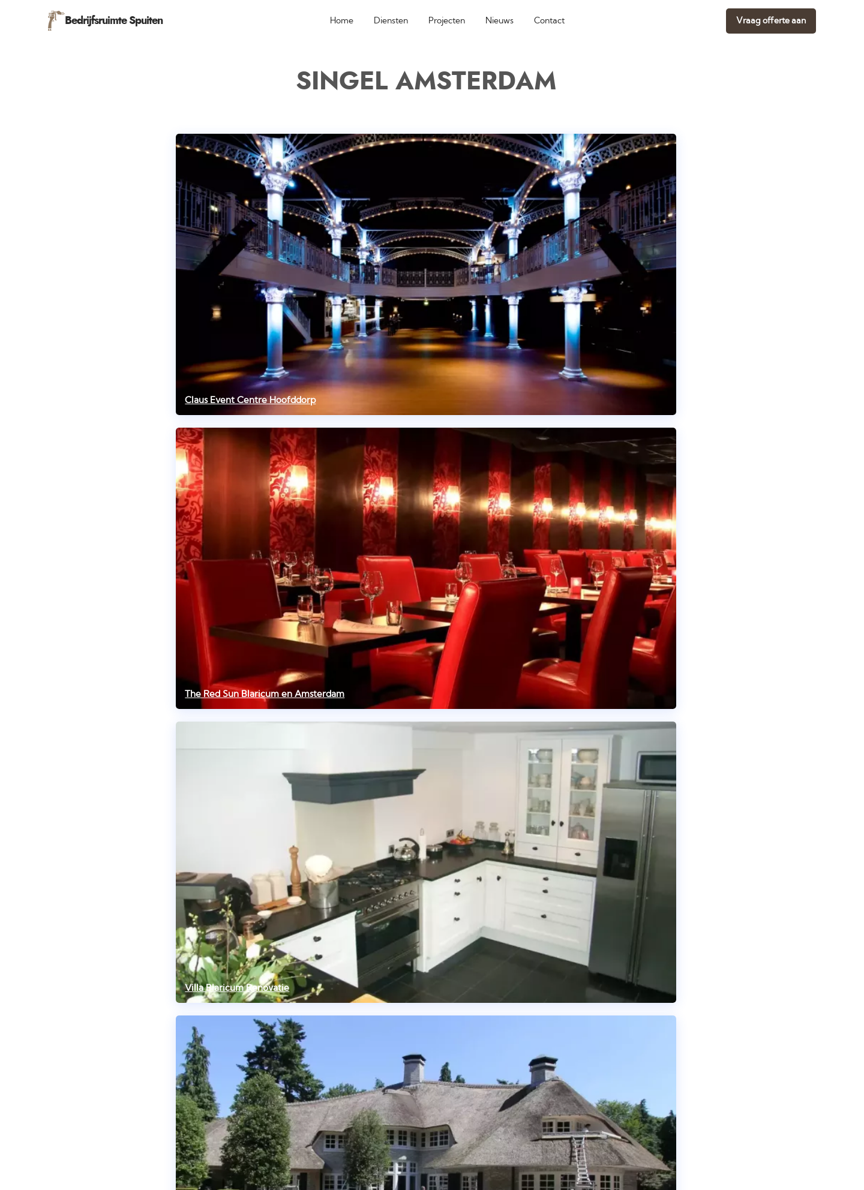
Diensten (391, 20)
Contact (549, 20)
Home (341, 20)
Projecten (446, 20)
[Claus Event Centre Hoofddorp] (426, 274)
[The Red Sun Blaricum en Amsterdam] (426, 568)
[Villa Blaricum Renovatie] (426, 862)
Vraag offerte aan (771, 20)
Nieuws (499, 20)
